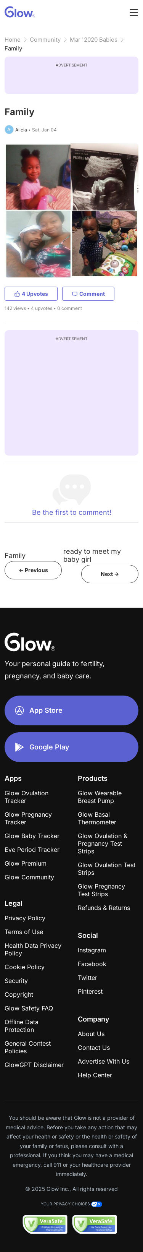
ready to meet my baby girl (92, 555)
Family (13, 48)
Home (13, 39)
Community (45, 39)
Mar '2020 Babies (93, 39)
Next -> (110, 574)
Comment (88, 293)
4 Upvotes (31, 293)
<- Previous (33, 570)
